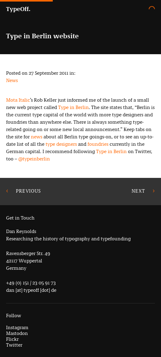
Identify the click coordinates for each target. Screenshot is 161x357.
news (36, 137)
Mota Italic (18, 100)
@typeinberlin (34, 159)
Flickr (12, 339)
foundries (98, 144)
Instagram (17, 327)
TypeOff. (18, 9)
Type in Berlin (73, 107)
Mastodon (17, 333)
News (12, 80)
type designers (61, 144)
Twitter (14, 345)
